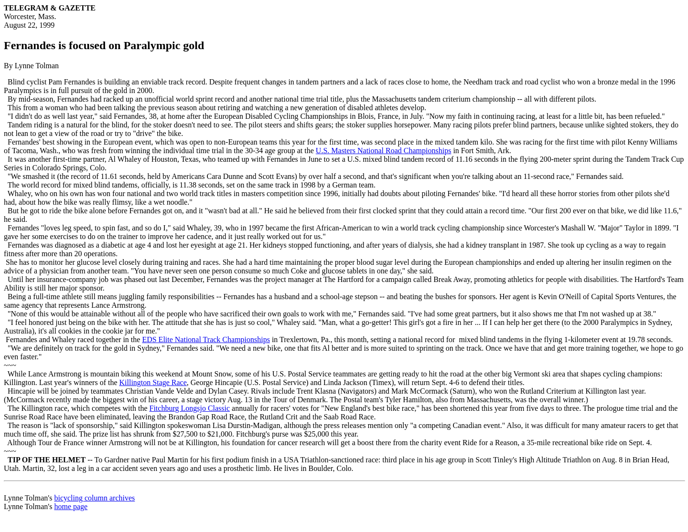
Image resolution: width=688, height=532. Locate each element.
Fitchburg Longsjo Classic (190, 408)
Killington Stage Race (153, 382)
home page (70, 506)
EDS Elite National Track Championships (206, 339)
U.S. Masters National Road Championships (384, 150)
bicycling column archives (94, 498)
